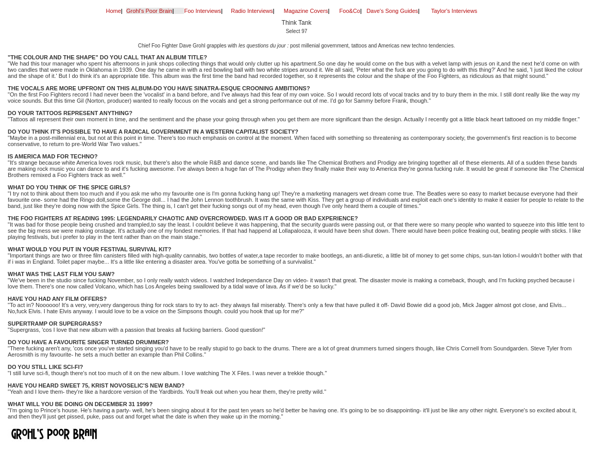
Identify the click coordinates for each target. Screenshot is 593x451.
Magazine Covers (306, 11)
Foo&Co (350, 11)
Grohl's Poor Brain (149, 11)
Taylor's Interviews (454, 11)
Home (113, 11)
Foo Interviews (202, 11)
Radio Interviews (252, 11)
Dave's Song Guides (392, 11)
